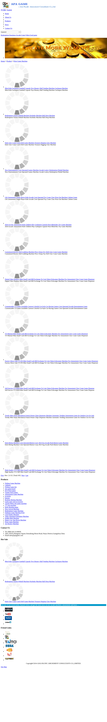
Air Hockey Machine (12, 524)
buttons (7, 498)
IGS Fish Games (10, 491)
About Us (8, 17)
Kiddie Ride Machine (12, 518)
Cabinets (8, 485)
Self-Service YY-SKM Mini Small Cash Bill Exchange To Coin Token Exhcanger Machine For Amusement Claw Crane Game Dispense (49, 388)
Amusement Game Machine (14, 494)
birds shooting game (11, 507)
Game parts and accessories (14, 502)
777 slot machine (10, 505)
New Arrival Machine (12, 509)
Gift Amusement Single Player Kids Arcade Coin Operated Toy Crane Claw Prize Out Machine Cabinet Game (41, 197)
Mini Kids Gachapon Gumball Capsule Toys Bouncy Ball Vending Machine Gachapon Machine (36, 88)
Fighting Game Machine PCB (14, 513)
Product (9, 61)
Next (23, 475)
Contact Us (8, 28)
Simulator (12, 35)
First (2, 475)
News (7, 25)
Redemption (5, 35)
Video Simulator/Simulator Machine (17, 516)
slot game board (10, 489)
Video (27, 35)
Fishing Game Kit (11, 487)
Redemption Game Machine (14, 511)
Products (8, 21)
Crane (23, 35)
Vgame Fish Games (11, 492)
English (9, 10)
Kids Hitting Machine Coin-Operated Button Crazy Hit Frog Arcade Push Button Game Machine (36, 443)
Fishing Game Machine (12, 483)
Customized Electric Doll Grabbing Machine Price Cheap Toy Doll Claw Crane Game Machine (36, 252)
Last (26, 475)
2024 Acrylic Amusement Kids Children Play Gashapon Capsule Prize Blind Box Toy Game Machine (38, 225)
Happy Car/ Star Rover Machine (15, 520)
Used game (33, 35)
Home (7, 14)
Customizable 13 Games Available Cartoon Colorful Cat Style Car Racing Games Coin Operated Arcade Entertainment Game (46, 306)
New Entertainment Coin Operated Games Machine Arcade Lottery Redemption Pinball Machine (37, 170)
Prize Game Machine (20, 61)
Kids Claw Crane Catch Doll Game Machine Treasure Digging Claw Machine (30, 143)
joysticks (8, 496)
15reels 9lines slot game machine (16, 503)
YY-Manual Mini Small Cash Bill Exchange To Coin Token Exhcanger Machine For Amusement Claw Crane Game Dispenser (46, 334)
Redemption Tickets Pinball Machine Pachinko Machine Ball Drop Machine (30, 115)
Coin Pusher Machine (12, 514)
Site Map (4, 667)
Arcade (18, 35)
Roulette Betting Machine (13, 500)
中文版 (3, 10)
